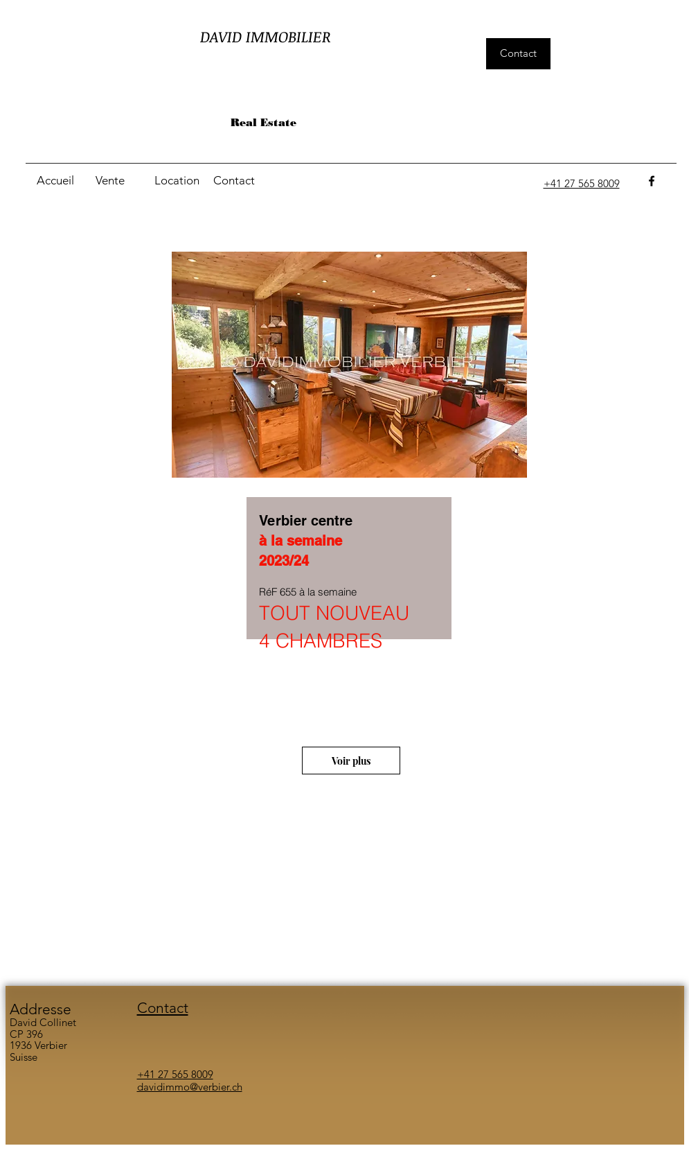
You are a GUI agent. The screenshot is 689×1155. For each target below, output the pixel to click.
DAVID (223, 36)
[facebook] (652, 181)
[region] (350, 488)
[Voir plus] (351, 760)
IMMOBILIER (288, 36)
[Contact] (518, 53)
